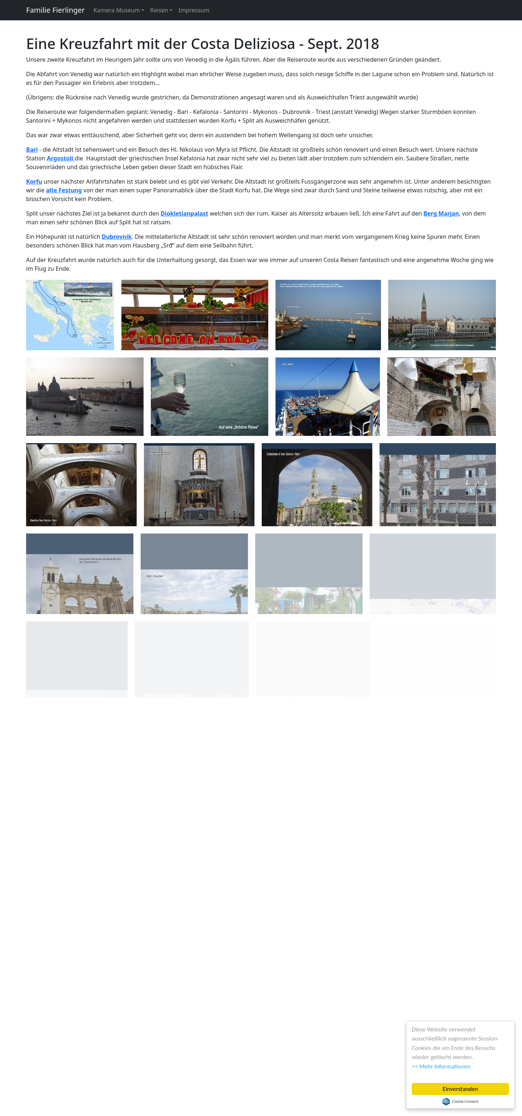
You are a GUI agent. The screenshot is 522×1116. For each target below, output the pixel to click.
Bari (32, 150)
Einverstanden (460, 1089)
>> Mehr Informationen (441, 1066)
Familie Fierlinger (55, 10)
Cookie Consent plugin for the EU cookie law (460, 1101)
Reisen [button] (159, 10)
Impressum (194, 10)
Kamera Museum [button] (117, 10)
